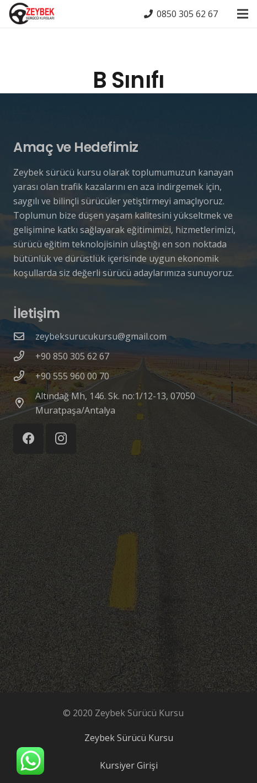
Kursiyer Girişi (129, 765)
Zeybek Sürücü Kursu (128, 738)
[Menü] (242, 14)
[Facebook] (28, 439)
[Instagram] (61, 439)
